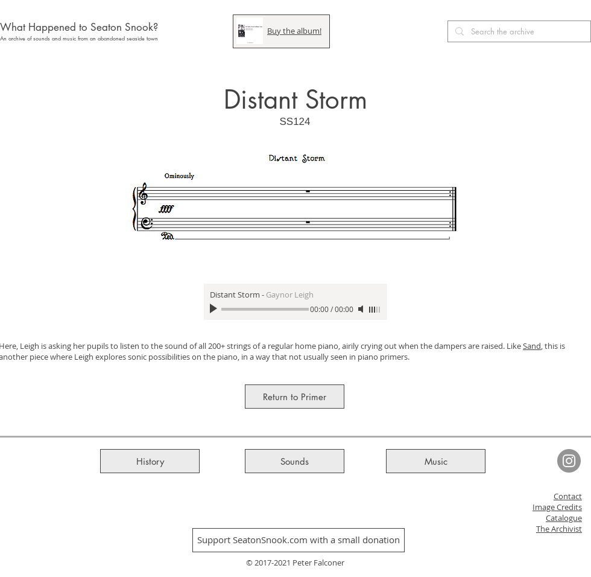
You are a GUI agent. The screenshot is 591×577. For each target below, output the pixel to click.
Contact (568, 496)
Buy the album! (294, 30)
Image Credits (557, 507)
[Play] (215, 309)
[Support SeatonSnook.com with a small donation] (298, 540)
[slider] (375, 310)
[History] (150, 461)
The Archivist (559, 528)
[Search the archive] (518, 31)
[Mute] (362, 309)
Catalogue (564, 517)
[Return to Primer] (294, 396)
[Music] (435, 461)
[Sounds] (294, 461)
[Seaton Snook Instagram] (569, 461)
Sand (532, 345)
